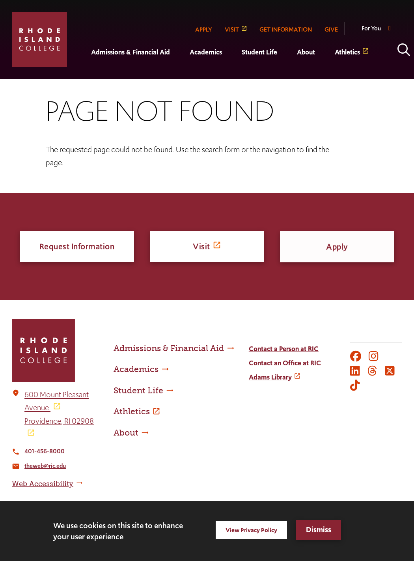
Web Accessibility (42, 483)
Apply (337, 248)
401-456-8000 (44, 451)
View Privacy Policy (251, 530)
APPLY (203, 29)
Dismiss (318, 529)
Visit (201, 246)
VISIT (232, 29)
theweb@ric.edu (45, 466)
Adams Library (270, 377)
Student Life (259, 52)
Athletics (347, 52)
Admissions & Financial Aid (130, 52)
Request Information (77, 246)
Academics (206, 52)
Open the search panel (403, 49)
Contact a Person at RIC (284, 348)
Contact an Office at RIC (285, 363)
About (306, 52)
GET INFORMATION (285, 29)
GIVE (331, 29)
